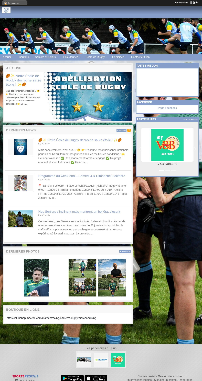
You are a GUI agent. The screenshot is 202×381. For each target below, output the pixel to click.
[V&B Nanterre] (118, 359)
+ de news (121, 130)
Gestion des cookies (170, 376)
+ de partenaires (191, 119)
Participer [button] (118, 57)
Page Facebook (167, 107)
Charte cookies (146, 376)
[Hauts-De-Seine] (101, 359)
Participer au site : (186, 3)
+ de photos (125, 251)
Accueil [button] (7, 57)
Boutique (24, 57)
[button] (9, 96)
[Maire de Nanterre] (84, 359)
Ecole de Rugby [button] (95, 57)
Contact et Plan (140, 57)
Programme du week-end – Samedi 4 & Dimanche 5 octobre (81, 176)
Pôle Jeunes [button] (70, 57)
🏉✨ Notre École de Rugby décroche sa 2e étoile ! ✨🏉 (23, 80)
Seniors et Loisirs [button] (45, 57)
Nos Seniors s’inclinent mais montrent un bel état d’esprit (79, 211)
